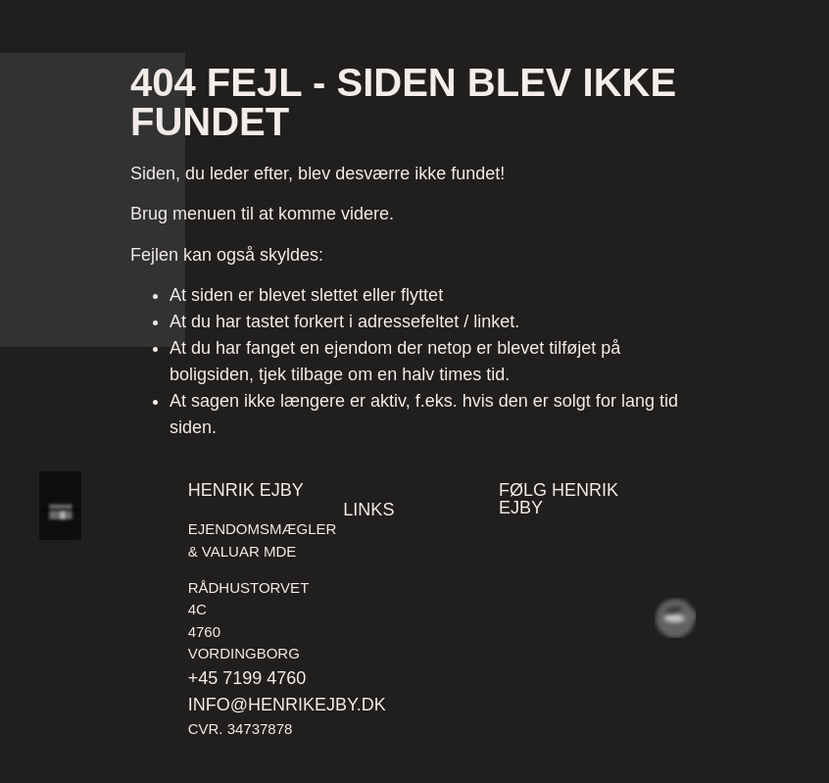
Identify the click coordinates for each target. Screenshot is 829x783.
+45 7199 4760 (247, 678)
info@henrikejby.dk (287, 704)
